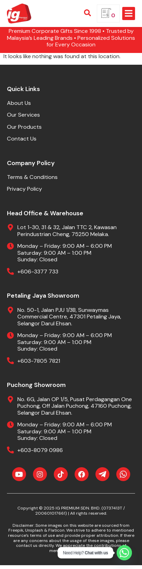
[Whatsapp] (124, 552)
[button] (128, 13)
